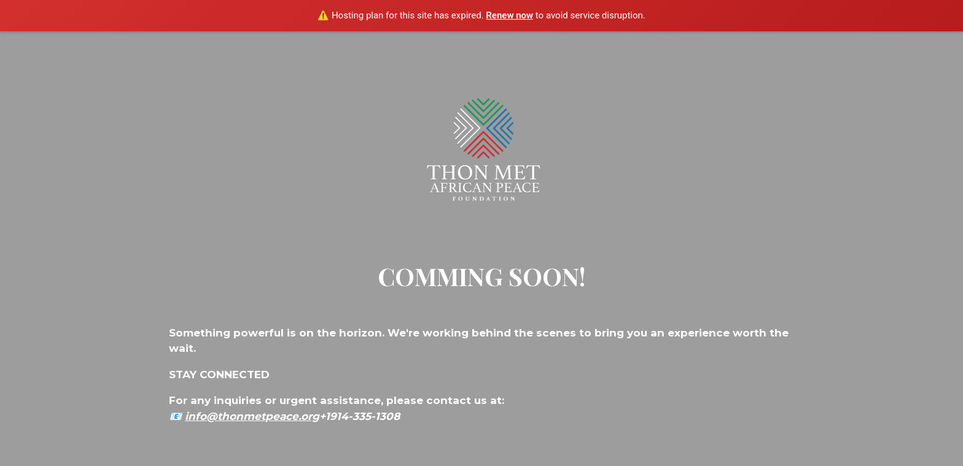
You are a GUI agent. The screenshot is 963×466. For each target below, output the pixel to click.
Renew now (509, 15)
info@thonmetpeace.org (252, 416)
